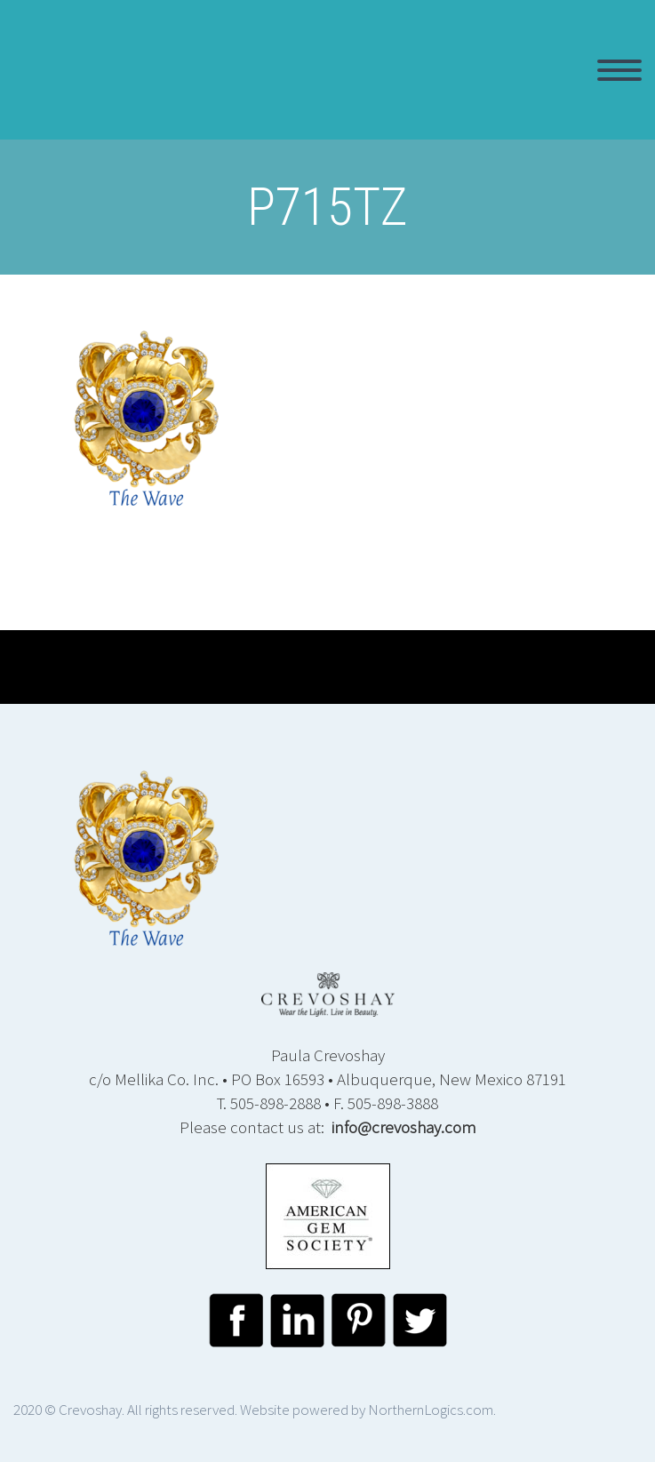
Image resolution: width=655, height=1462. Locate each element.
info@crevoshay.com (403, 1127)
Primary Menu (619, 70)
